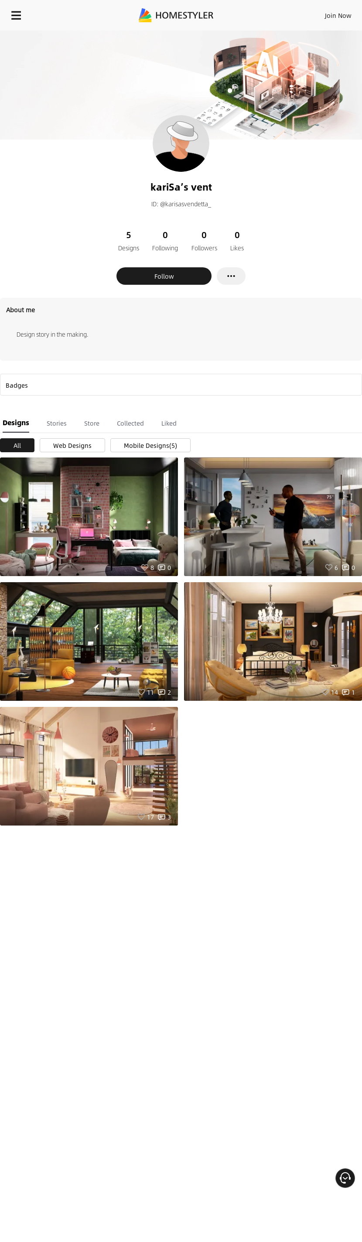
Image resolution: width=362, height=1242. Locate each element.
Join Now (338, 15)
